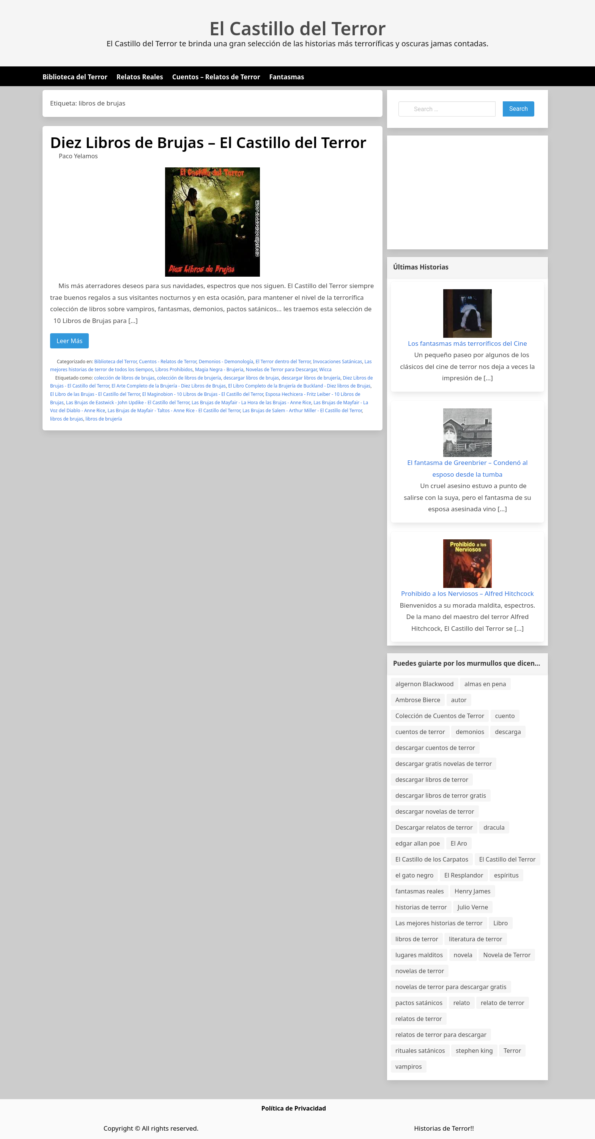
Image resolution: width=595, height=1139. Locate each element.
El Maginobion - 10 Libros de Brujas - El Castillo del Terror (202, 394)
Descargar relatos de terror (434, 827)
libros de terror (416, 939)
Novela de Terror (506, 955)
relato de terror (502, 1003)
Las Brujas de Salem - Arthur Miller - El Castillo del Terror (302, 410)
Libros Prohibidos (173, 369)
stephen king (474, 1050)
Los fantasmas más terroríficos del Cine (467, 343)
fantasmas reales (419, 891)
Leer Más (69, 341)
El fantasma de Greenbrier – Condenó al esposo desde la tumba (467, 468)
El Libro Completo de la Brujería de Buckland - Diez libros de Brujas (299, 386)
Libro (500, 923)
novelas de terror (419, 971)
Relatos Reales (139, 76)
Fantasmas (286, 76)
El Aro (459, 843)
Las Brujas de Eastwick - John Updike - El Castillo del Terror (127, 402)
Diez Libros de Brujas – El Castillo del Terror (208, 142)
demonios (470, 732)
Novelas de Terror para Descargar (281, 369)
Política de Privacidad (293, 1108)
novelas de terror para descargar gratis (451, 987)
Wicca (325, 369)
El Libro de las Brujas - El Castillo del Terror (95, 394)
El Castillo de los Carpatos (431, 859)
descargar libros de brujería (311, 378)
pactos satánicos (418, 1003)
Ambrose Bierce (417, 700)
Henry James (473, 891)
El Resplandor (463, 875)
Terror (512, 1050)
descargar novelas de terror (434, 811)
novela (463, 955)
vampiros (408, 1066)
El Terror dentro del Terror (283, 361)
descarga (508, 732)
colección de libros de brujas (124, 378)
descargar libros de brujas (251, 378)
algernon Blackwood (424, 684)
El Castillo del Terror (297, 28)
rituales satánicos (420, 1050)
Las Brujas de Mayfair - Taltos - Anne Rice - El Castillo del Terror (173, 410)
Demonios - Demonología (226, 361)
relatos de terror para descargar (440, 1034)
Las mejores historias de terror (439, 923)
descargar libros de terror (431, 779)
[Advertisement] (467, 192)
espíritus (506, 875)
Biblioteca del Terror (74, 76)
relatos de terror (418, 1019)
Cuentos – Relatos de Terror (216, 76)
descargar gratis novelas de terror (443, 763)
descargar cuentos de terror (435, 748)
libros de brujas (66, 419)
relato (461, 1003)
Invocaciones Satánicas (337, 361)
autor (459, 700)
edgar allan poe (417, 843)
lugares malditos (419, 955)
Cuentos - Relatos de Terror (167, 361)
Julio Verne (473, 907)
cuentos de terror (420, 732)
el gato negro (414, 875)
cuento (505, 716)
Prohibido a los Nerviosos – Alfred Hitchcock (467, 593)
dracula (494, 827)
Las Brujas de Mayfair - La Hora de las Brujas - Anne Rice (251, 402)
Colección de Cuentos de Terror (439, 716)
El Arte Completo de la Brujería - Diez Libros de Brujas (169, 386)
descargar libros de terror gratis (440, 795)
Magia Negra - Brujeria (219, 369)
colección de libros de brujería (189, 378)
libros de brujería (103, 419)
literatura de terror (475, 939)
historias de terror (421, 907)
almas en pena (485, 684)
